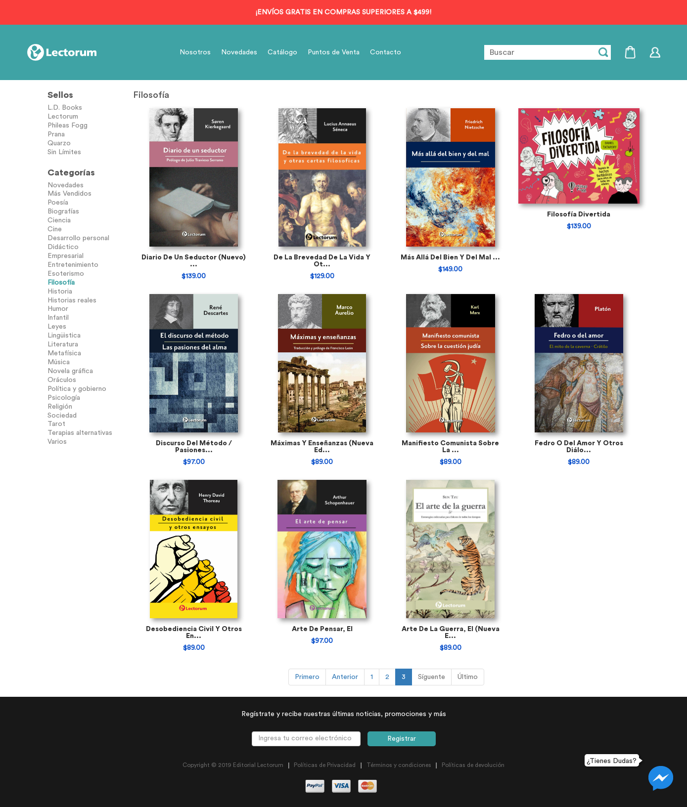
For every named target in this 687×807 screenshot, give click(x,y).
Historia (59, 291)
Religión (59, 406)
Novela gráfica (70, 371)
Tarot (56, 424)
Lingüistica (64, 335)
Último (468, 677)
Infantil (58, 317)
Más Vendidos (69, 193)
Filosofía (61, 282)
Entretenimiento (72, 264)
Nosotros (195, 52)
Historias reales (71, 300)
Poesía (57, 202)
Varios (57, 441)
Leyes (56, 326)
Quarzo (59, 143)
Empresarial (65, 256)
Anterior (345, 677)
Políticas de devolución (473, 765)
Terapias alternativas (79, 432)
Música (58, 362)
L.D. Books (64, 107)
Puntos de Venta (334, 52)
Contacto (385, 52)
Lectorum (62, 116)
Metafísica (64, 353)
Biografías (63, 211)
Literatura (62, 344)
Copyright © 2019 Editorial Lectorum (233, 765)
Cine (54, 229)
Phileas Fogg (67, 125)
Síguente (431, 677)
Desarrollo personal (78, 238)
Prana (56, 134)
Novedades (239, 52)
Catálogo (282, 52)
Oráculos (61, 380)
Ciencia (59, 220)
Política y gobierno (76, 388)
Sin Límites (64, 152)
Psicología (63, 397)
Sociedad (62, 415)
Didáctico (63, 247)
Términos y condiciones (398, 765)
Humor (57, 308)
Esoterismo (65, 273)
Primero (307, 677)
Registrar (401, 738)
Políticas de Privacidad (325, 765)
